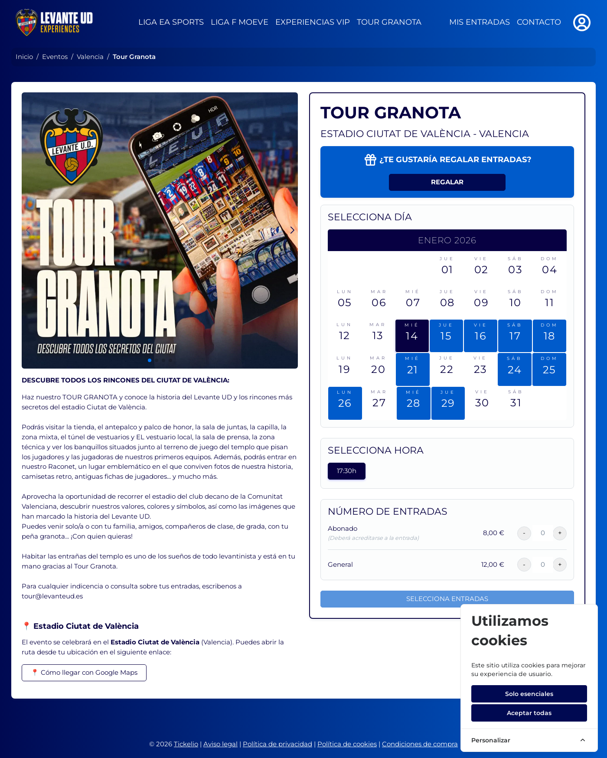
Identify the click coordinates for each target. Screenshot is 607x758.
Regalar (447, 182)
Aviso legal (220, 744)
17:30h (346, 471)
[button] (292, 230)
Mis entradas (479, 22)
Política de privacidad (277, 744)
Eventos (55, 56)
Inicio (24, 56)
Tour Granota (389, 22)
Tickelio (186, 744)
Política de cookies (347, 744)
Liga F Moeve (239, 22)
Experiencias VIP (312, 22)
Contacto (539, 22)
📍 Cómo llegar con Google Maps (84, 672)
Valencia (90, 56)
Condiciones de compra (420, 744)
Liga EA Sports (171, 22)
